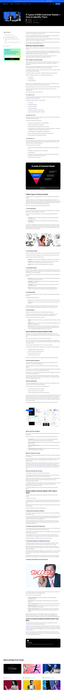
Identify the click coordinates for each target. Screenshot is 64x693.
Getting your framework (30, 626)
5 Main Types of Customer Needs (10, 36)
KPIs (52, 591)
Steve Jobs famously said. (31, 341)
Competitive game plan (32, 106)
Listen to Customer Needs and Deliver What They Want (12, 43)
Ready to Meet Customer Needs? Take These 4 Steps (12, 40)
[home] (6, 3)
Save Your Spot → (49, 1)
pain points (32, 354)
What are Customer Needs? (9, 34)
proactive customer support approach (36, 466)
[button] (12, 4)
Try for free (58, 3)
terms (46, 328)
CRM (58, 383)
